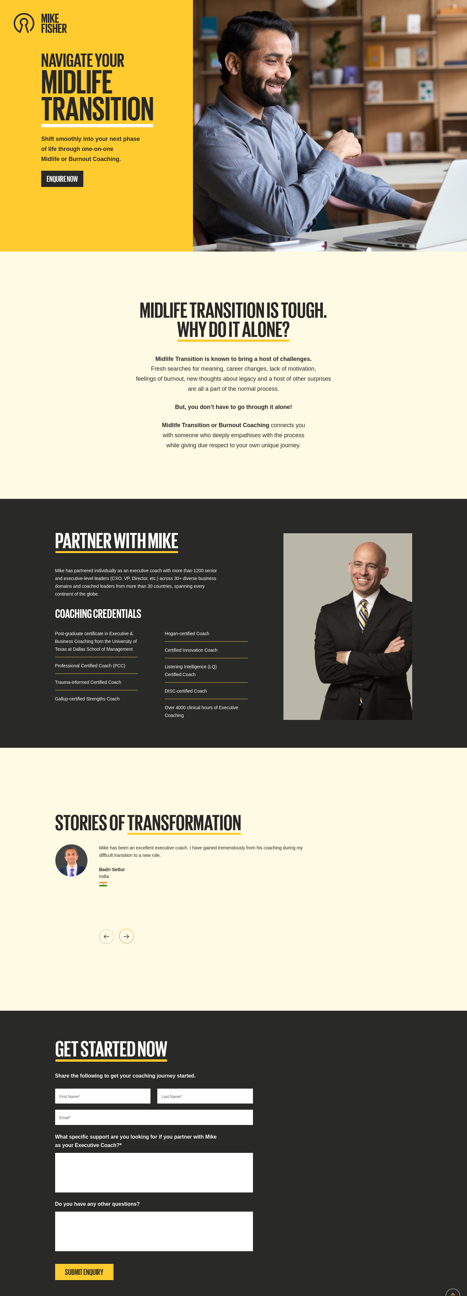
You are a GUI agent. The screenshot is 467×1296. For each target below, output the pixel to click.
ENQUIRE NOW (62, 178)
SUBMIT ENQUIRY (84, 1271)
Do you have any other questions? (97, 1204)
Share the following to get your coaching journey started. (125, 1076)
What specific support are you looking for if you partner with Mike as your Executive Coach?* (136, 1141)
